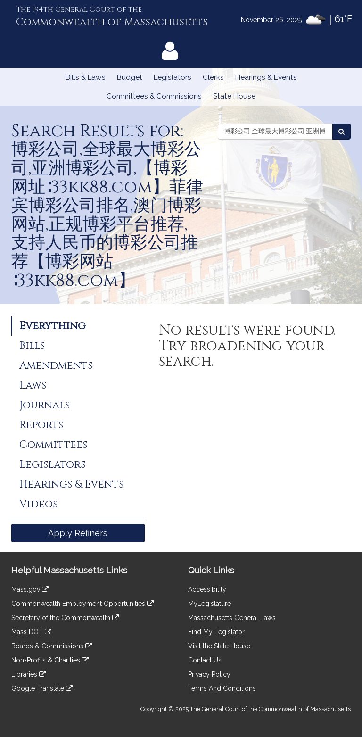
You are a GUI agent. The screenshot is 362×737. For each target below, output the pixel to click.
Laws (32, 385)
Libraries (28, 674)
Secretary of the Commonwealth (65, 617)
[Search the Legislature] (341, 132)
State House (234, 96)
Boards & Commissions (51, 646)
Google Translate (42, 688)
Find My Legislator (216, 632)
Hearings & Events (266, 77)
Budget (129, 77)
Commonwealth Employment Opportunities (82, 603)
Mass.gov (30, 589)
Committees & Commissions (154, 96)
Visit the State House (219, 646)
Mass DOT (31, 632)
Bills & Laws (86, 77)
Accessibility (207, 589)
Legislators (172, 77)
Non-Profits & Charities (50, 660)
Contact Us (205, 660)
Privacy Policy (209, 674)
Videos (38, 504)
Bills (32, 346)
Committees (53, 445)
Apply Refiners (77, 533)
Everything (52, 326)
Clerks (213, 77)
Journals (44, 405)
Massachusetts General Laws (232, 617)
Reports (41, 425)
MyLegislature (209, 603)
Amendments (55, 365)
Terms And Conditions (222, 688)
